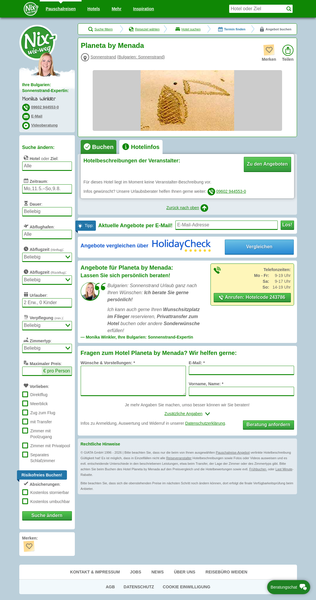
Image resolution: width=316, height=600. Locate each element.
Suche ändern (47, 515)
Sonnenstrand (103, 57)
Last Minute (283, 469)
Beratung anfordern (268, 424)
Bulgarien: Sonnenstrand (140, 57)
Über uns (184, 572)
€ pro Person (56, 370)
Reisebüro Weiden (226, 572)
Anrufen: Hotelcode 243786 (252, 297)
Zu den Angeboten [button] (267, 164)
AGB (110, 587)
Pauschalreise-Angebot (233, 452)
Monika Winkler (39, 99)
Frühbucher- (258, 469)
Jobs (135, 572)
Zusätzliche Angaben (184, 413)
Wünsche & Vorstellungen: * (108, 362)
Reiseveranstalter (178, 458)
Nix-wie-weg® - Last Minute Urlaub (38, 42)
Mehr (116, 8)
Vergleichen (259, 246)
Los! (287, 224)
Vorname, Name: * (206, 383)
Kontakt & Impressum (95, 572)
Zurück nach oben (187, 208)
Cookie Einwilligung (186, 587)
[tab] (99, 147)
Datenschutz (139, 587)
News (157, 572)
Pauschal (61, 8)
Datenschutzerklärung (205, 423)
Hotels (93, 8)
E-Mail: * (197, 362)
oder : (40, 158)
